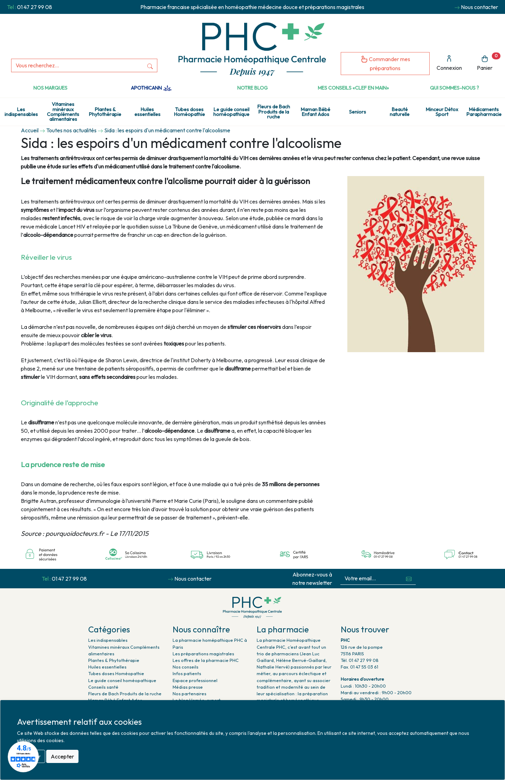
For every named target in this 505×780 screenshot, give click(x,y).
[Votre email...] (371, 578)
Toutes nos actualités (71, 130)
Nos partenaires (189, 693)
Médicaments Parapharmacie (484, 111)
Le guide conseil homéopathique (231, 111)
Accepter (62, 756)
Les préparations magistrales (203, 653)
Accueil (30, 130)
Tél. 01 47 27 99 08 (360, 660)
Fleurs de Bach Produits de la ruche (273, 111)
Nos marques (50, 88)
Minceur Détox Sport (442, 111)
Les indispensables (21, 111)
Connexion (449, 63)
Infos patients (187, 673)
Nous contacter (479, 6)
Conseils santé (103, 687)
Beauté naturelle (399, 111)
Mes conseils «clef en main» (353, 88)
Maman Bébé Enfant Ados (315, 111)
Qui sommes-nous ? (454, 88)
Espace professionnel (195, 680)
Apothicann (151, 88)
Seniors (357, 112)
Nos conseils (185, 667)
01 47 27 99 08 (34, 6)
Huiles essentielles (147, 111)
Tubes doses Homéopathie (189, 111)
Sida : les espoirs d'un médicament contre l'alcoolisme (167, 130)
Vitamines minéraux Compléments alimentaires (63, 111)
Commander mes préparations (385, 63)
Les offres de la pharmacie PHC (206, 660)
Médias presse (188, 687)
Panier (488, 62)
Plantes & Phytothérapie (105, 111)
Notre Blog (252, 88)
